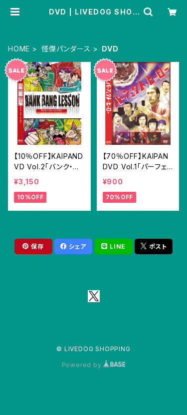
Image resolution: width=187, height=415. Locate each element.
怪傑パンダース (66, 48)
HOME (19, 48)
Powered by (94, 365)
